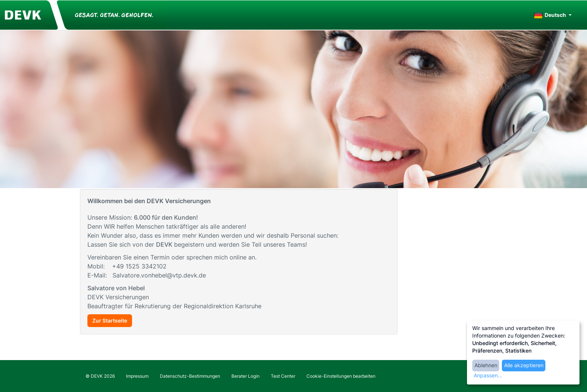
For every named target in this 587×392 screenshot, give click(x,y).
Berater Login (245, 376)
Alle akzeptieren (523, 365)
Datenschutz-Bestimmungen (190, 376)
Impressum (137, 376)
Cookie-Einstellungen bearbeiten (340, 376)
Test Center (283, 376)
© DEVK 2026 (100, 376)
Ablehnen (485, 365)
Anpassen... (488, 375)
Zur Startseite (109, 320)
